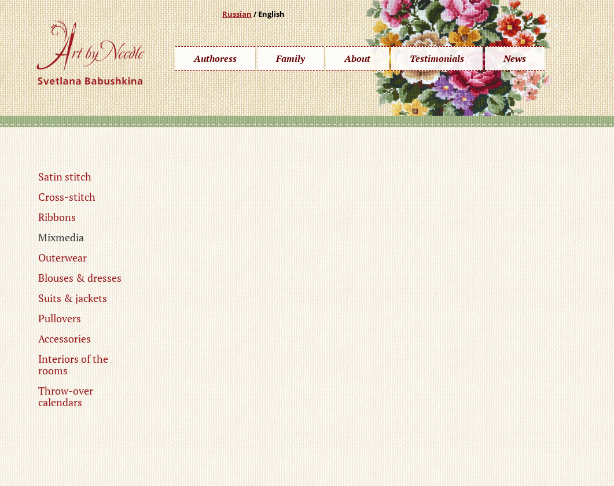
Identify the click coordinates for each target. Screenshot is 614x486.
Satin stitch (64, 176)
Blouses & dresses (80, 278)
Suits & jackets (72, 298)
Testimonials (437, 58)
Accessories (64, 338)
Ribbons (57, 217)
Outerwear (62, 257)
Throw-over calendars (65, 396)
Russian (237, 14)
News (514, 58)
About (357, 58)
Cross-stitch (66, 197)
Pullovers (59, 318)
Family (290, 58)
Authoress (215, 58)
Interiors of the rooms (73, 364)
